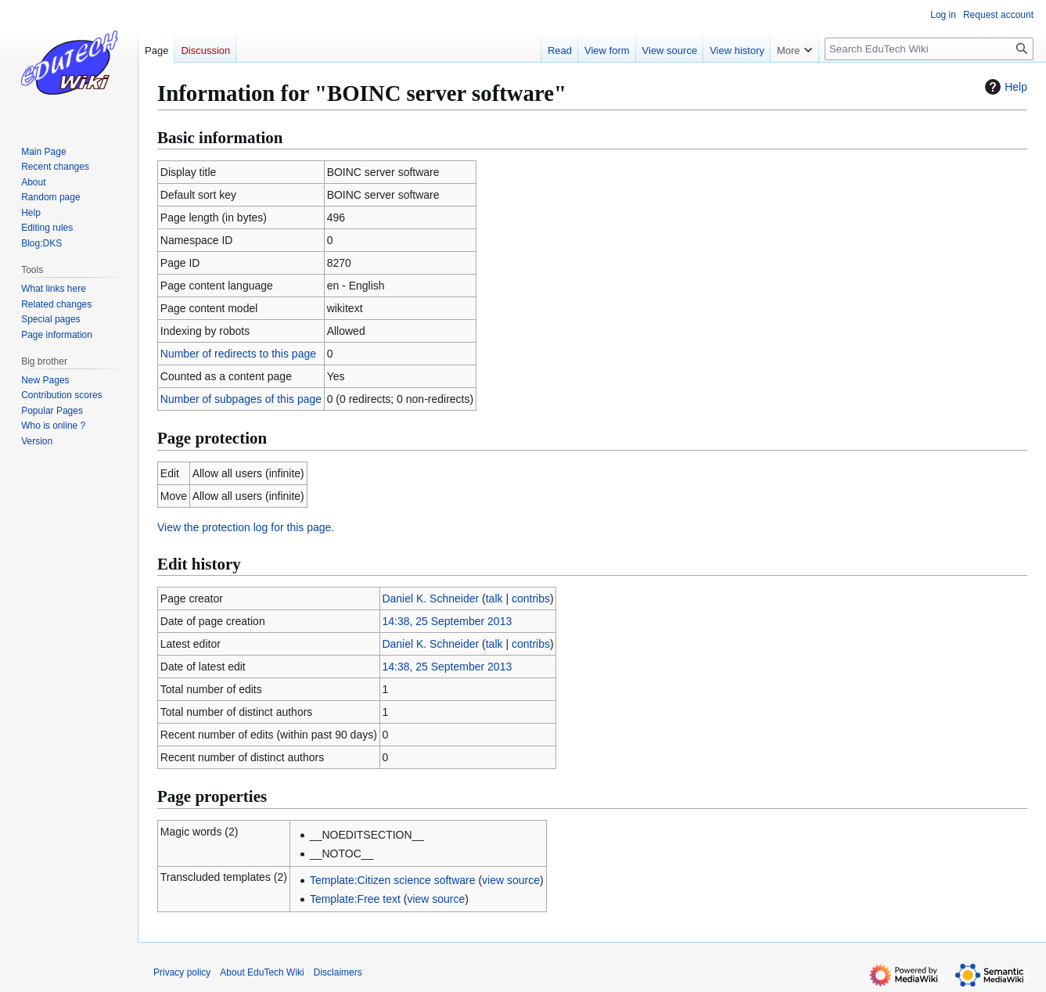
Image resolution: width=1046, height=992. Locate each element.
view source (511, 880)
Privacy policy (181, 972)
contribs (531, 598)
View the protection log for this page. (245, 527)
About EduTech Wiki (262, 972)
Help (1004, 87)
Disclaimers (338, 972)
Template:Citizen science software (393, 880)
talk (494, 598)
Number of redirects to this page (238, 353)
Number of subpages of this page (241, 399)
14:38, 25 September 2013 (447, 621)
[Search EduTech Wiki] (929, 49)
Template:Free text (355, 899)
